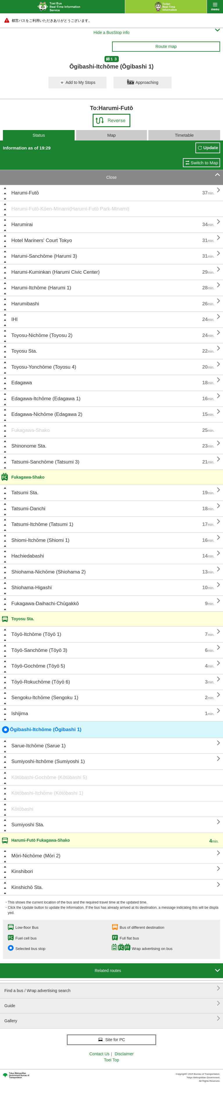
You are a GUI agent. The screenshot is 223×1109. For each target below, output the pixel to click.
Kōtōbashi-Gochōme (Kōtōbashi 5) (49, 777)
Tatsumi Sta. (25, 492)
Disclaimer (124, 1054)
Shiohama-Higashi (31, 587)
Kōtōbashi (22, 809)
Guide (112, 1003)
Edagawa (21, 382)
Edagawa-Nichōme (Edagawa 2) (46, 414)
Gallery (112, 1019)
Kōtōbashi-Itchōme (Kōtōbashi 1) (47, 793)
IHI (14, 319)
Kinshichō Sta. (27, 887)
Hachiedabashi (27, 556)
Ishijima (19, 713)
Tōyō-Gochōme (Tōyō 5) (38, 666)
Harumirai (22, 224)
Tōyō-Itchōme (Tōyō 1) (36, 634)
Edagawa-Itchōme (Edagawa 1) (45, 398)
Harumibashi (25, 303)
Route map (166, 46)
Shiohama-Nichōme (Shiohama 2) (48, 572)
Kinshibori (22, 871)
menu (215, 6)
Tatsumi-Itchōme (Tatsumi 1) (42, 524)
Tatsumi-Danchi (28, 508)
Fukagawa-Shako (30, 430)
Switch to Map (204, 162)
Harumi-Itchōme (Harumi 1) (41, 288)
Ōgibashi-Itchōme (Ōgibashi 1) (42, 729)
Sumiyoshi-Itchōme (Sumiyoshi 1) (48, 761)
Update (210, 147)
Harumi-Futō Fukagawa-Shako (40, 840)
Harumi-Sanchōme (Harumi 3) (44, 256)
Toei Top (111, 1060)
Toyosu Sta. (24, 351)
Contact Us (99, 1054)
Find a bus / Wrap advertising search (112, 988)
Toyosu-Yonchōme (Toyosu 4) (43, 367)
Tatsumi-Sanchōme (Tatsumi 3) (45, 462)
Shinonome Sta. (28, 446)
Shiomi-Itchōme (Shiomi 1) (40, 540)
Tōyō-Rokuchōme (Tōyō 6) (40, 682)
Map (111, 135)
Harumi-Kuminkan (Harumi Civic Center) (55, 272)
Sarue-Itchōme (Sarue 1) (38, 746)
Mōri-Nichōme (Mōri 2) (35, 856)
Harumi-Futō (25, 193)
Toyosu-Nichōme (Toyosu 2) (42, 335)
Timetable (184, 135)
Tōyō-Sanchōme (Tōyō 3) (39, 650)
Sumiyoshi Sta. (27, 824)
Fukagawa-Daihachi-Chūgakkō (45, 603)
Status (39, 135)
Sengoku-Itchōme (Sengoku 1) (44, 697)
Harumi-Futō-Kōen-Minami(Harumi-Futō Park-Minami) (70, 209)
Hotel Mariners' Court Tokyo (41, 240)
